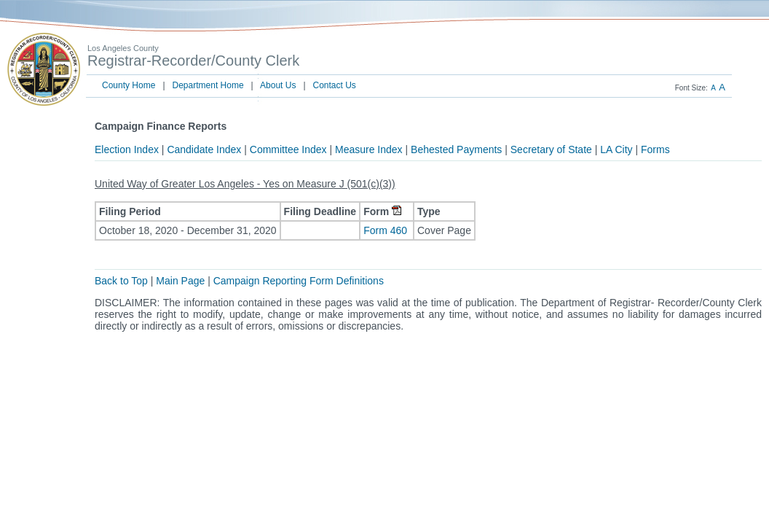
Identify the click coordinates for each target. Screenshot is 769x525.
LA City (616, 149)
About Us (278, 85)
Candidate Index (204, 149)
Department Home (208, 85)
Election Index (127, 149)
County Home (128, 85)
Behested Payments (456, 149)
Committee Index (288, 149)
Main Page (180, 281)
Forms (655, 149)
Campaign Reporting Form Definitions (298, 281)
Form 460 (386, 230)
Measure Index (369, 149)
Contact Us (334, 85)
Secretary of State (551, 149)
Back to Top (121, 281)
